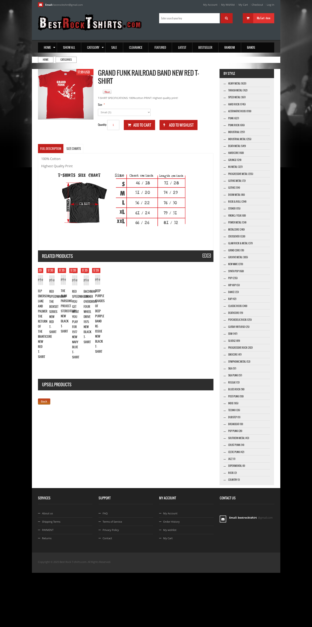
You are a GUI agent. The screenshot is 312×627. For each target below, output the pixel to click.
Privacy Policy (111, 584)
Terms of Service (112, 576)
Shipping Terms (51, 576)
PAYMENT (48, 584)
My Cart (243, 4)
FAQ (105, 567)
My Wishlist (228, 4)
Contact (107, 592)
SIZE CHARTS (73, 148)
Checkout (257, 4)
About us (47, 567)
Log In (270, 4)
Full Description (50, 148)
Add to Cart (47, 325)
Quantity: (102, 125)
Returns (46, 592)
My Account (210, 4)
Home (45, 59)
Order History (171, 576)
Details (83, 325)
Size (100, 105)
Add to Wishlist (65, 325)
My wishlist (169, 584)
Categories (66, 59)
